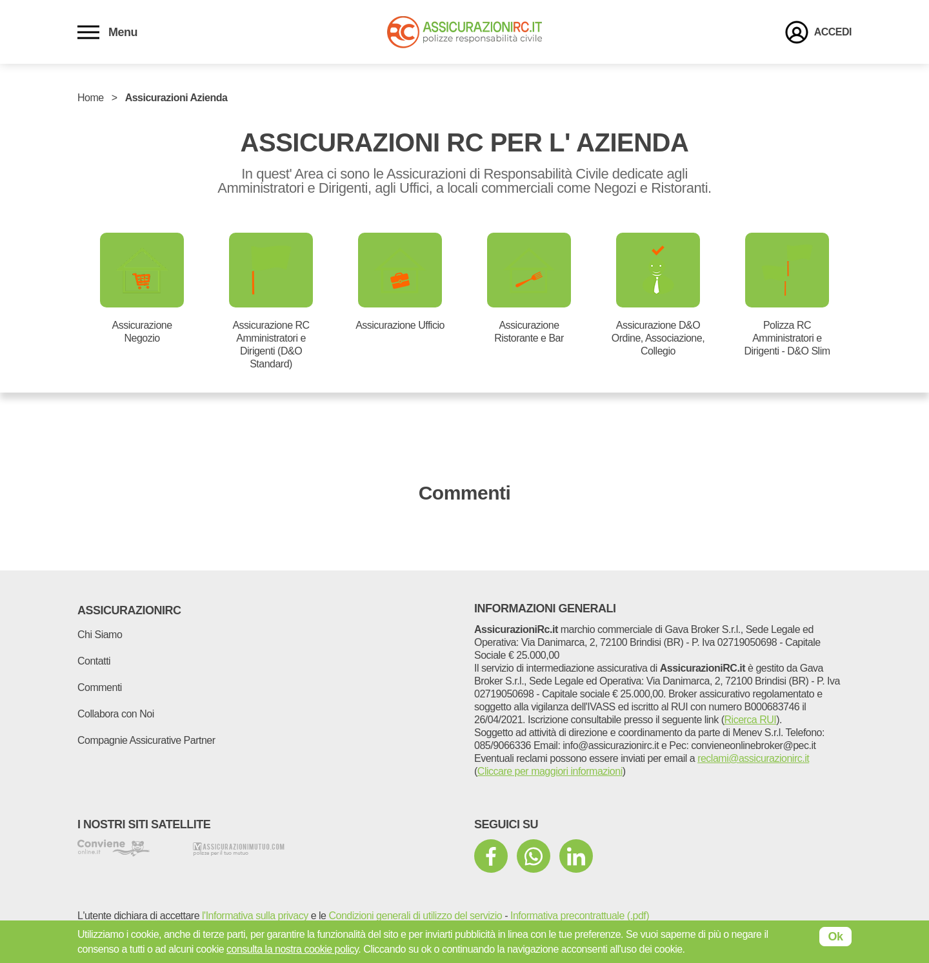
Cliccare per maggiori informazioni (550, 771)
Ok (835, 936)
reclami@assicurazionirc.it (753, 758)
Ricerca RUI (750, 719)
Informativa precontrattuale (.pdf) (579, 915)
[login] (818, 32)
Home (90, 97)
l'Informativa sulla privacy (255, 915)
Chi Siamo (99, 634)
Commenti (99, 687)
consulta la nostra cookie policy (292, 949)
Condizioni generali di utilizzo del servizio (415, 915)
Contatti (93, 661)
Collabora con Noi (115, 713)
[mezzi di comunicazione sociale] (491, 856)
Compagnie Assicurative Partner (146, 740)
